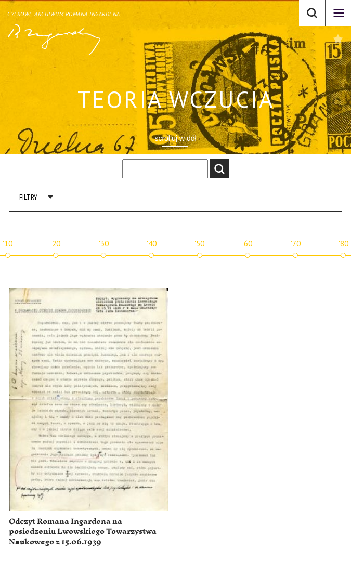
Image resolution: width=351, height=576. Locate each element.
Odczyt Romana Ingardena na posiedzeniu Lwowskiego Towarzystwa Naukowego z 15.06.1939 (83, 532)
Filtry (28, 197)
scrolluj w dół (175, 138)
